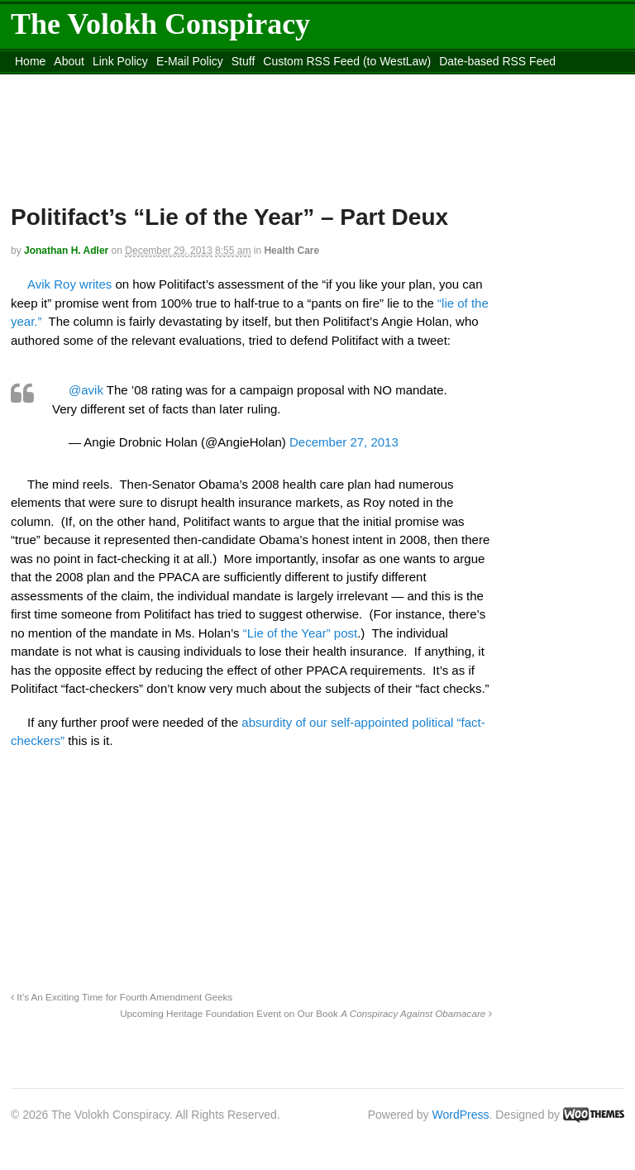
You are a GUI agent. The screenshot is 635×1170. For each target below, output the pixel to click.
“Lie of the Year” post (300, 633)
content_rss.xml (140, 81)
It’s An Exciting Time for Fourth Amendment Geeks (121, 996)
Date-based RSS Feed (497, 61)
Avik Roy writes (69, 284)
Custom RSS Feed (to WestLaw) (347, 61)
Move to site (424, 81)
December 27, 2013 (344, 442)
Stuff (243, 61)
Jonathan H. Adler (66, 250)
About (69, 61)
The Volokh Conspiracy (160, 24)
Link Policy (120, 61)
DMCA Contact (53, 81)
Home (30, 61)
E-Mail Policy (189, 61)
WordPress (460, 1114)
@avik (86, 390)
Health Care (291, 250)
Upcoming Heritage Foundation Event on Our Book (305, 1013)
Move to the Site (276, 81)
